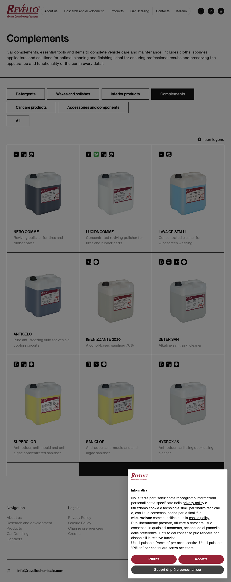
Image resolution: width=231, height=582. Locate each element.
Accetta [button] (201, 559)
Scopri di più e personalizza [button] (177, 570)
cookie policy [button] (199, 518)
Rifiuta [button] (153, 559)
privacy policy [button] (193, 503)
